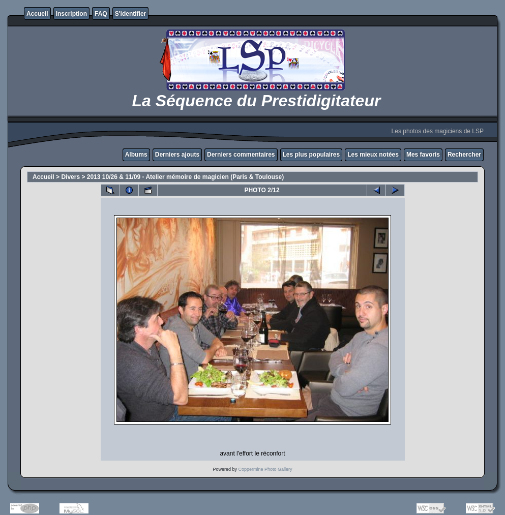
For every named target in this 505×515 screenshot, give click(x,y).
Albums (136, 154)
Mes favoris (423, 154)
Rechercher (464, 154)
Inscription (71, 13)
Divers (70, 176)
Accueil (37, 13)
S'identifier (130, 13)
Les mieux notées (373, 154)
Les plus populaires (311, 154)
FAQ (101, 13)
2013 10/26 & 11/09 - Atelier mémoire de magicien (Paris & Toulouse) (185, 176)
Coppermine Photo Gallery (265, 469)
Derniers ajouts (177, 154)
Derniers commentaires (241, 154)
